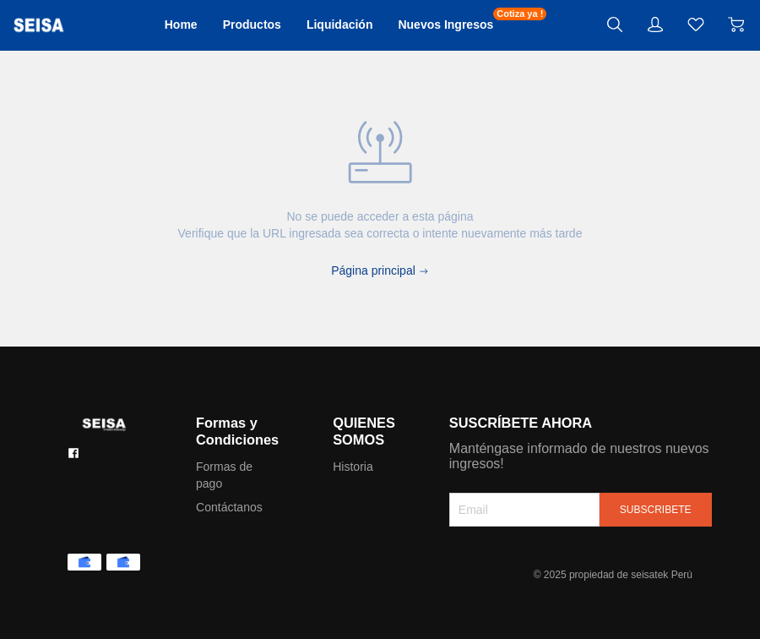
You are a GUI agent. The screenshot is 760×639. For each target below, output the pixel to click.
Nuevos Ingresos (456, 24)
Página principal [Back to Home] (380, 270)
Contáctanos (235, 507)
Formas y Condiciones (243, 431)
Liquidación (344, 25)
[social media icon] (73, 453)
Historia (368, 466)
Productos (252, 25)
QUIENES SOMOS (380, 431)
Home (178, 25)
